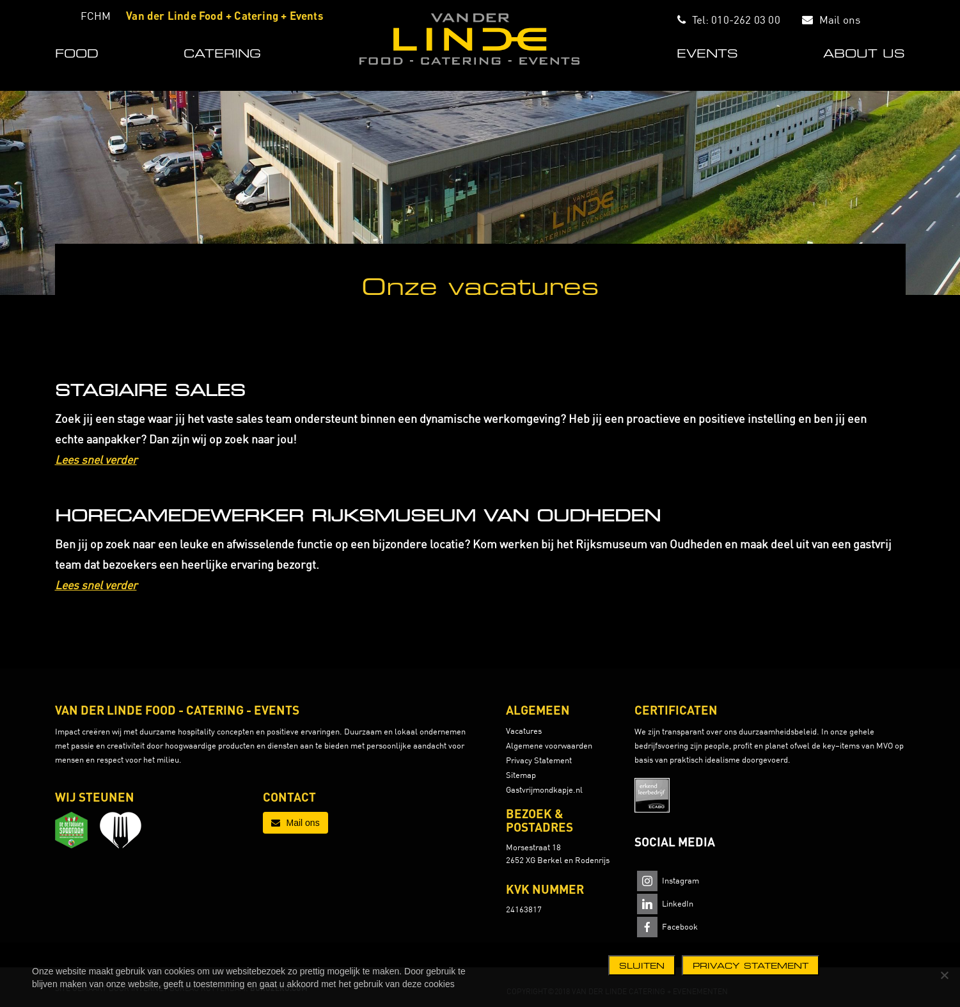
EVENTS (707, 53)
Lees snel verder (96, 459)
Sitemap (521, 775)
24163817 (524, 909)
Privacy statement (750, 965)
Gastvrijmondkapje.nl (544, 789)
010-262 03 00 (745, 19)
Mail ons (840, 19)
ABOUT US (864, 53)
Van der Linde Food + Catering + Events (225, 15)
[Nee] (944, 975)
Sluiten (642, 965)
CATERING (222, 53)
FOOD (76, 53)
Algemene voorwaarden (549, 745)
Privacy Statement (539, 760)
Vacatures (524, 731)
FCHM (96, 15)
